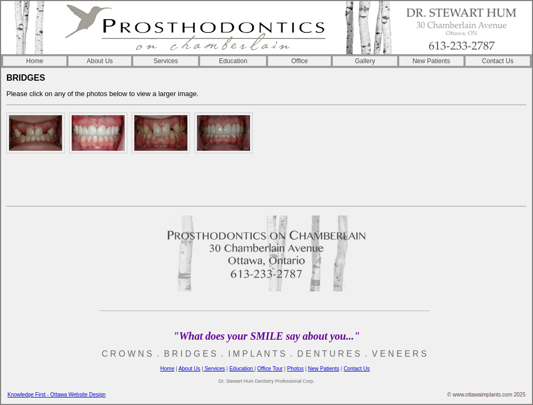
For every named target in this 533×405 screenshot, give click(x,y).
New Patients (431, 61)
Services (165, 61)
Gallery (365, 61)
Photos (295, 369)
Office (299, 61)
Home (34, 61)
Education (233, 61)
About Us (100, 61)
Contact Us (497, 61)
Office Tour (270, 369)
